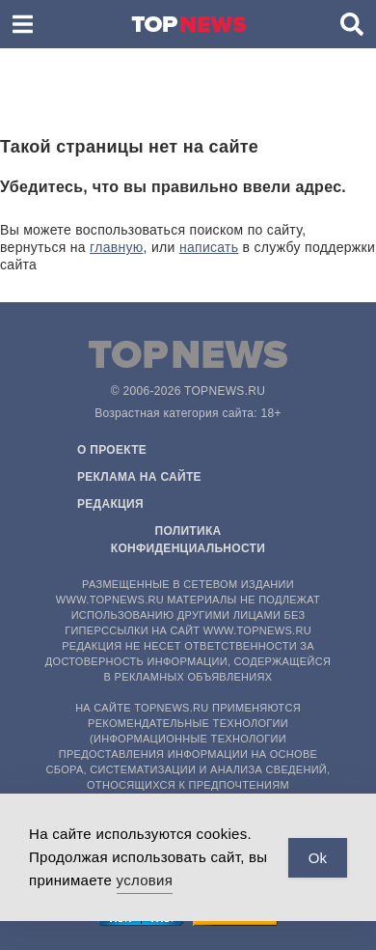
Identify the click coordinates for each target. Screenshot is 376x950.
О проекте (112, 450)
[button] (22, 24)
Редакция (110, 504)
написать (209, 247)
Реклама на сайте (139, 477)
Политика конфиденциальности (188, 539)
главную (117, 247)
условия (145, 880)
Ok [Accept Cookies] (318, 858)
